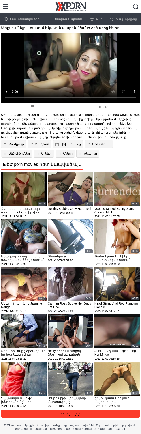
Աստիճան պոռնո (65, 19)
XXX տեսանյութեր (22, 19)
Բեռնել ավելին (70, 414)
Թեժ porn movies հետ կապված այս (42, 164)
